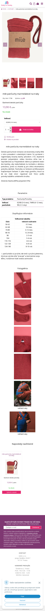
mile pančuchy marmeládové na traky (11, 454)
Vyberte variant (12, 492)
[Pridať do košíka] (26, 130)
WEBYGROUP (25, 609)
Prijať (22, 596)
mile (23, 98)
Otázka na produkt (11, 139)
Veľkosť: (7, 118)
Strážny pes (9, 137)
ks (8, 129)
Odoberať (35, 527)
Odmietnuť (22, 604)
